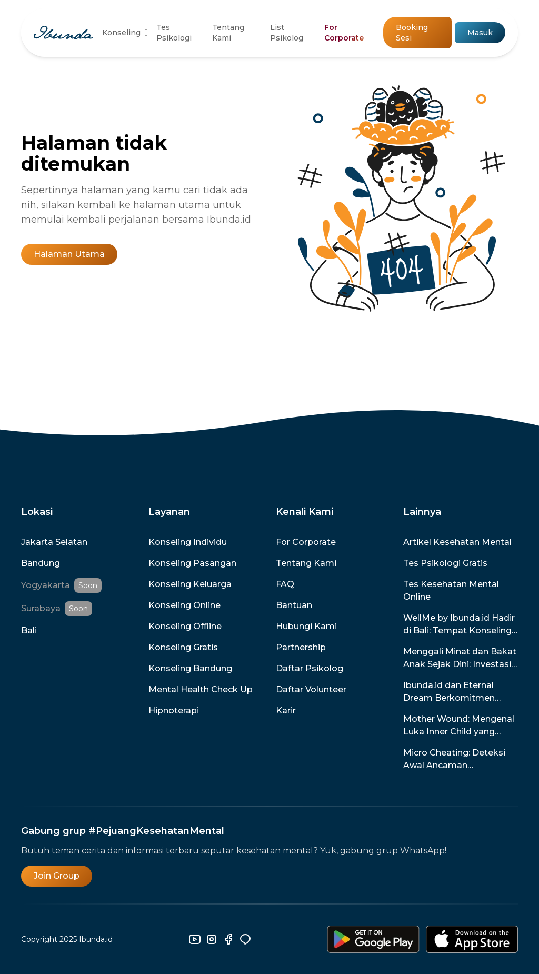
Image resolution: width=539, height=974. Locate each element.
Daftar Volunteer (311, 689)
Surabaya (41, 608)
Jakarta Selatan (54, 542)
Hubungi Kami (306, 626)
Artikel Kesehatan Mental (457, 542)
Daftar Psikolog (309, 668)
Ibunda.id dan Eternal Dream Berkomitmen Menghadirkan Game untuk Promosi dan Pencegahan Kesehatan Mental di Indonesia (454, 692)
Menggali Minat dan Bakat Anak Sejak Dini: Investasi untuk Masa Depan (459, 659)
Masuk (480, 32)
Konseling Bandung (190, 668)
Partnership (301, 647)
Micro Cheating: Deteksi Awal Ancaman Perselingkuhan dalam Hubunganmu (454, 760)
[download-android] (373, 939)
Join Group (56, 876)
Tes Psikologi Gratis (445, 563)
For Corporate (344, 33)
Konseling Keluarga (190, 584)
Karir (286, 710)
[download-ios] (472, 939)
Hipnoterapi (173, 710)
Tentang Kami (228, 33)
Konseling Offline (185, 626)
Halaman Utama (69, 254)
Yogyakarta (45, 585)
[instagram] (211, 939)
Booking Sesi (412, 33)
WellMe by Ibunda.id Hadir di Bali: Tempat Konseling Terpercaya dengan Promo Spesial (460, 625)
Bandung (40, 563)
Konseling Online (184, 605)
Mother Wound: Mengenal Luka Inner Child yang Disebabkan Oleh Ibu (458, 726)
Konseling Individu (187, 542)
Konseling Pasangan (192, 563)
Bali (29, 630)
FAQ (285, 584)
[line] (245, 939)
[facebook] (228, 939)
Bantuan (294, 605)
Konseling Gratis (183, 647)
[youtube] (194, 939)
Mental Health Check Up (200, 689)
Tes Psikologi (174, 33)
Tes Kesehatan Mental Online (451, 590)
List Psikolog (286, 33)
